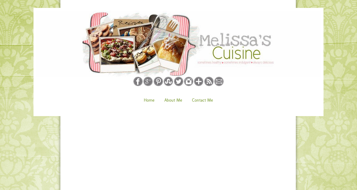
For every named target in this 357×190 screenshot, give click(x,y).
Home (149, 100)
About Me (173, 100)
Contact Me (202, 100)
